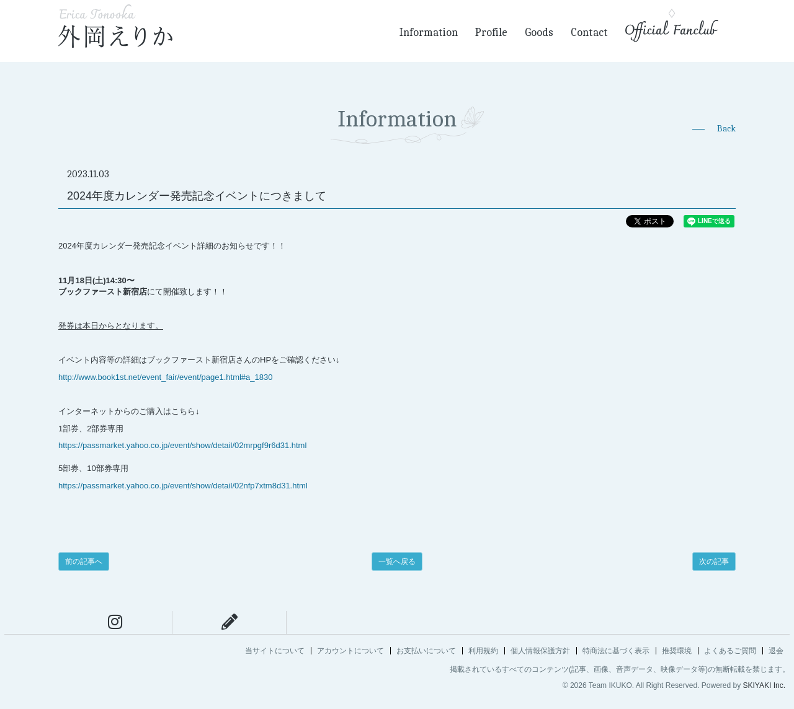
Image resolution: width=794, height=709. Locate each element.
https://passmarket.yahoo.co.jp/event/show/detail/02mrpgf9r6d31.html (182, 445)
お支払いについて (426, 650)
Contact (589, 32)
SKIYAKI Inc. (764, 685)
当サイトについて (275, 650)
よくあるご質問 (730, 650)
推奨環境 (677, 650)
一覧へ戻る (397, 561)
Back (726, 128)
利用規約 (483, 650)
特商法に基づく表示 (615, 650)
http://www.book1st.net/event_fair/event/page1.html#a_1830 (165, 377)
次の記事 (714, 561)
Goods (539, 32)
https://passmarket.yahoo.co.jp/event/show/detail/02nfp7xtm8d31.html (183, 485)
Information (428, 32)
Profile (491, 32)
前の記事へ (83, 561)
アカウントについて (350, 650)
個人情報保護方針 (540, 650)
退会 (776, 650)
